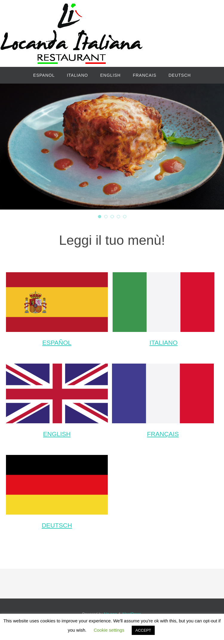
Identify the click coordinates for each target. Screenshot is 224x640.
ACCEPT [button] (143, 630)
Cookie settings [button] (109, 630)
